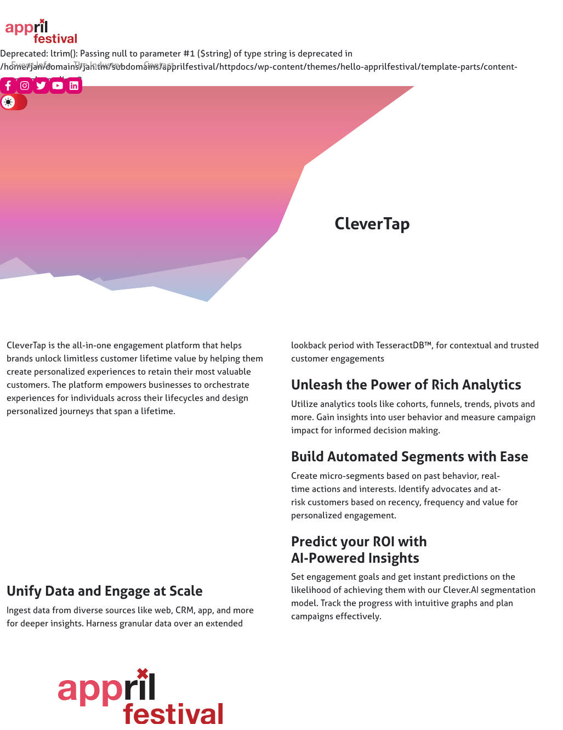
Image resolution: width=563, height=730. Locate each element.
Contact (159, 64)
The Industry (97, 64)
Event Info (31, 64)
